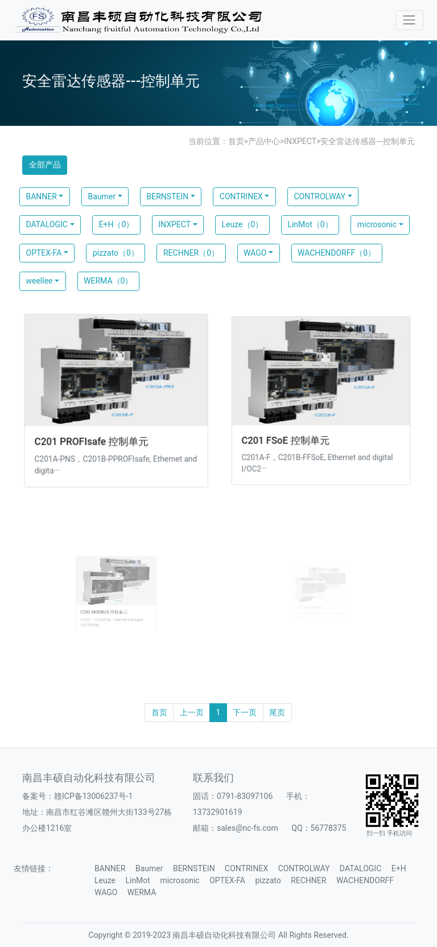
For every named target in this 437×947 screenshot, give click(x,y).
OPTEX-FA (44, 252)
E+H (398, 868)
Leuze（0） (242, 224)
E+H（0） (116, 224)
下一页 (245, 712)
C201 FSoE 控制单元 (288, 437)
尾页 (277, 712)
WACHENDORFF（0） (337, 252)
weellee (39, 280)
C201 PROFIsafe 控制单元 (92, 439)
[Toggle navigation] (409, 20)
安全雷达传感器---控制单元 (367, 141)
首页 (236, 141)
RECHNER (308, 880)
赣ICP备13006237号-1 (93, 796)
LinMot (137, 880)
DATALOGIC (47, 224)
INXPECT (300, 141)
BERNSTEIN (168, 196)
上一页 (192, 712)
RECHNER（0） (191, 252)
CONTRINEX (241, 196)
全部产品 (45, 164)
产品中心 (264, 141)
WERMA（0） (108, 280)
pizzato (268, 880)
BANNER (41, 196)
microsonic (377, 224)
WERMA (141, 892)
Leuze (105, 880)
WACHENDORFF (365, 880)
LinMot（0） (309, 224)
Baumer (102, 196)
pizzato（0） (116, 252)
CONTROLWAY (319, 196)
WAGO (255, 252)
